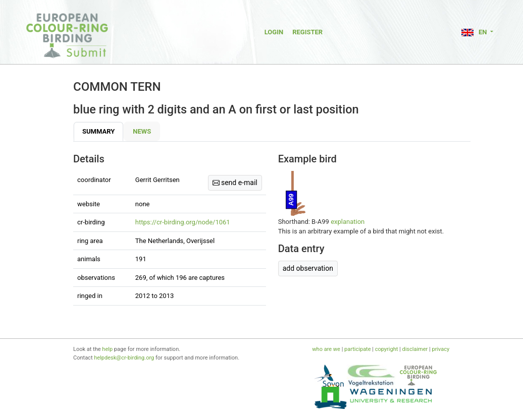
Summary (98, 131)
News (142, 131)
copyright (386, 349)
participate (357, 349)
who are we (326, 349)
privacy (440, 349)
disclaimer (415, 349)
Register (307, 32)
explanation (347, 221)
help (107, 349)
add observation (308, 268)
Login (274, 32)
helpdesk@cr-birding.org (124, 357)
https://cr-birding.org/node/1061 (182, 222)
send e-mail (235, 182)
